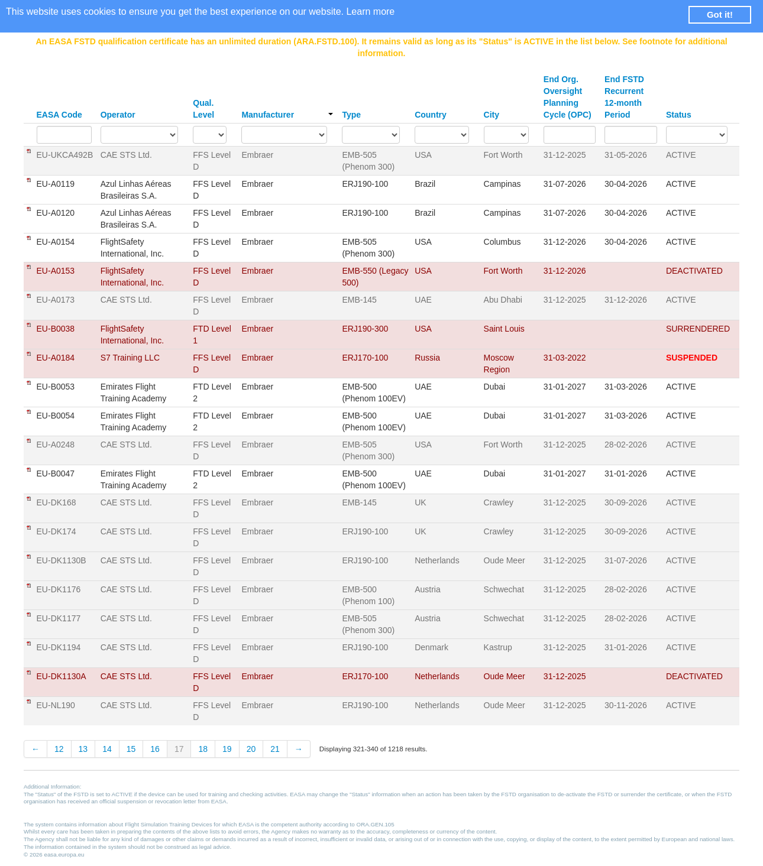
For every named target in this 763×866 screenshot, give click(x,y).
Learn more (370, 12)
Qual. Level (203, 108)
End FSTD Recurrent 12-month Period (624, 96)
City (491, 114)
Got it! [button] (720, 14)
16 (155, 749)
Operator (118, 114)
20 (251, 749)
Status (678, 114)
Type (351, 114)
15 (131, 749)
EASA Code (59, 114)
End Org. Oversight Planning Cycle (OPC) (567, 96)
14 (107, 749)
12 (59, 749)
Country (431, 114)
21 (275, 749)
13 (83, 749)
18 (203, 749)
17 (179, 749)
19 (227, 749)
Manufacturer (287, 114)
